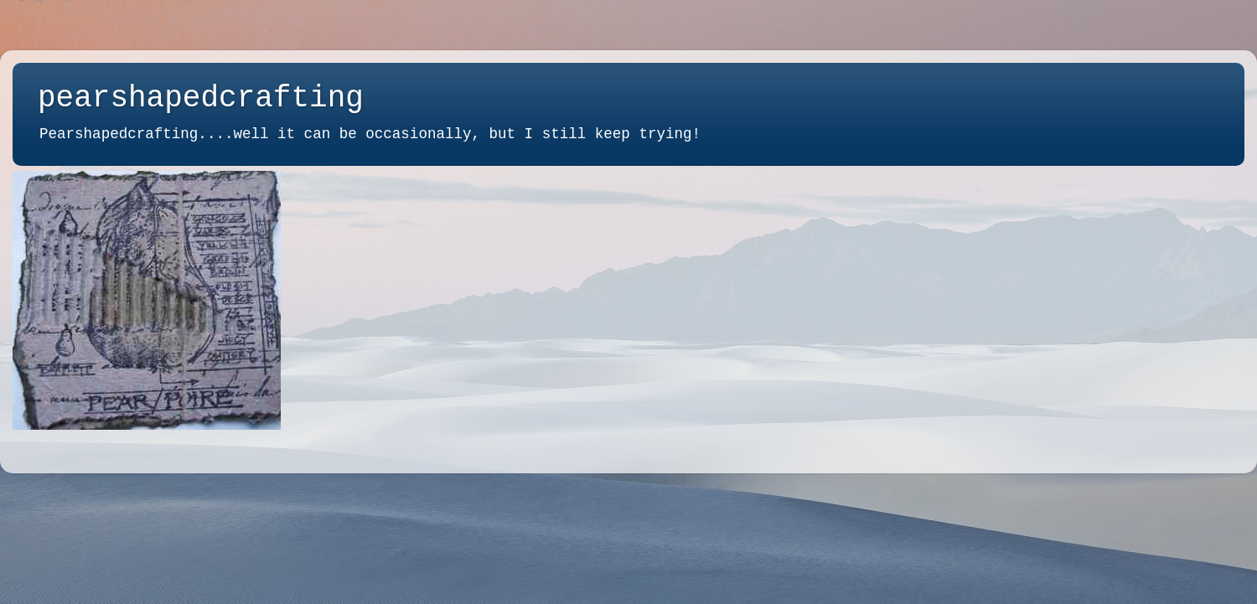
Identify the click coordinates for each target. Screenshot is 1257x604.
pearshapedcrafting (201, 98)
